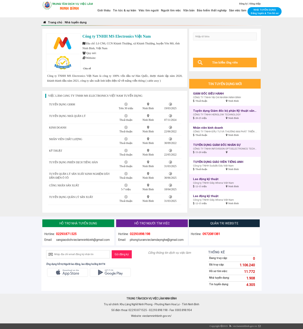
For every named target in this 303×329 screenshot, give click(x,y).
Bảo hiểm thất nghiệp (212, 10)
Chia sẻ (87, 68)
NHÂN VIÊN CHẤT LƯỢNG (65, 139)
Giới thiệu (104, 10)
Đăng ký (244, 3)
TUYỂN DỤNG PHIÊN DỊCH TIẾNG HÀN (73, 162)
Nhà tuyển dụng (76, 22)
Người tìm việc (171, 10)
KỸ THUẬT (55, 150)
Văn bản (189, 10)
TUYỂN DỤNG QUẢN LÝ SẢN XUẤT (71, 197)
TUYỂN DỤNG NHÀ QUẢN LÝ (67, 116)
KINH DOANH (57, 127)
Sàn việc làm (237, 10)
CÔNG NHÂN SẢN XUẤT (64, 185)
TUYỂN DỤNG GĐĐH (62, 104)
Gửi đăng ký (122, 254)
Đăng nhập (255, 3)
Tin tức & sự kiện (124, 10)
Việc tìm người (149, 10)
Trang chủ (52, 22)
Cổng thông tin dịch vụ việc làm (169, 253)
